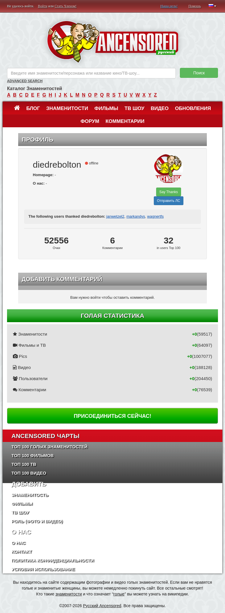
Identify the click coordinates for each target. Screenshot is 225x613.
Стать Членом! (65, 6)
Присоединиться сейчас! (112, 416)
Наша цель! (169, 6)
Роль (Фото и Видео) (37, 520)
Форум (90, 121)
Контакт (21, 551)
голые (119, 594)
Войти (42, 6)
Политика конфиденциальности (52, 560)
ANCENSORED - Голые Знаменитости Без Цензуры (112, 42)
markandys (135, 216)
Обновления (193, 108)
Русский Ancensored (102, 605)
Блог (33, 108)
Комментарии (124, 121)
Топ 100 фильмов (32, 455)
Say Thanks (168, 192)
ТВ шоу (134, 108)
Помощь (194, 6)
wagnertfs (155, 216)
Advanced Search (24, 81)
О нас (18, 542)
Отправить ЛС (168, 201)
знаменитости (68, 594)
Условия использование (43, 568)
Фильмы (106, 108)
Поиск (199, 73)
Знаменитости (67, 108)
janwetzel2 (115, 216)
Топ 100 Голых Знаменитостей (49, 446)
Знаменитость (29, 494)
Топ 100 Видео (28, 473)
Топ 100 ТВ (23, 464)
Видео (159, 108)
